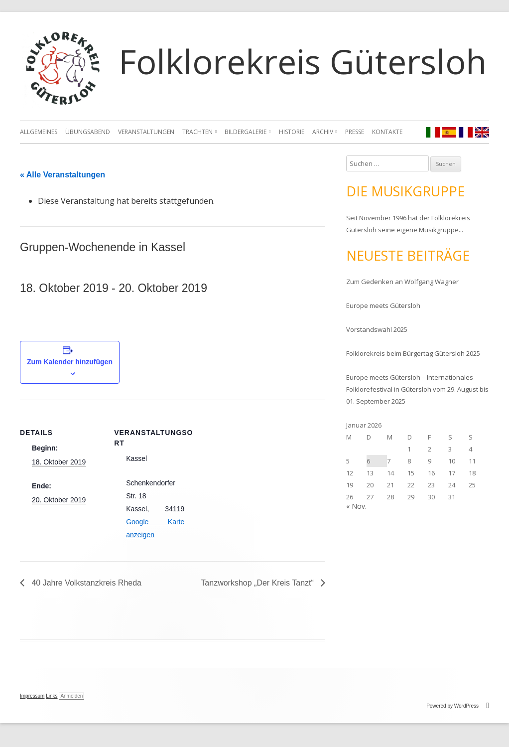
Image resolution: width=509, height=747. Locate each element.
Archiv (322, 132)
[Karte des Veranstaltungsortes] (260, 468)
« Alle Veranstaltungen (62, 174)
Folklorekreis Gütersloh (303, 61)
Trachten (197, 132)
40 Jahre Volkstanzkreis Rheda (85, 583)
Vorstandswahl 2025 (376, 329)
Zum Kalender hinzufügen (70, 362)
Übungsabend (87, 132)
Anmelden (71, 696)
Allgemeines (38, 132)
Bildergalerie (245, 132)
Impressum (32, 696)
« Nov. (356, 506)
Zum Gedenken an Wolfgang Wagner (402, 281)
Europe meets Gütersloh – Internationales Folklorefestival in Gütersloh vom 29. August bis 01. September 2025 (417, 389)
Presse (354, 132)
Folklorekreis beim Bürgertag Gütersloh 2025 (413, 353)
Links (51, 696)
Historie (291, 132)
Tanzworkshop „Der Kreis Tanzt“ (258, 583)
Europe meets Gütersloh (383, 305)
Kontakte (387, 132)
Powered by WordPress (457, 706)
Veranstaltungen (146, 132)
